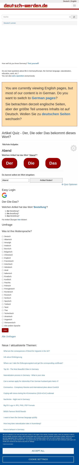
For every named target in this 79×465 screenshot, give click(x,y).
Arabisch (6, 246)
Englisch (6, 258)
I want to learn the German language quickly (20, 417)
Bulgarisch (7, 252)
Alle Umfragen (9, 336)
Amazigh (6, 243)
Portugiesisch (8, 289)
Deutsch (66, 1)
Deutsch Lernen (10, 23)
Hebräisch (7, 267)
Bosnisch (6, 249)
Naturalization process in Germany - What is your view (24, 375)
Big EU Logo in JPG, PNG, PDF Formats (19, 405)
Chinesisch (7, 255)
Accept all (38, 451)
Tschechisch (8, 313)
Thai (5, 310)
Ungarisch (7, 320)
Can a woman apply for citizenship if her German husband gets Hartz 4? (31, 381)
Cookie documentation (8, 444)
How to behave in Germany (14, 430)
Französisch (7, 261)
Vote (5, 330)
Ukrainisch (7, 316)
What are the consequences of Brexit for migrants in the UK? (27, 351)
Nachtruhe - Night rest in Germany (17, 399)
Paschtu (6, 283)
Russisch (6, 295)
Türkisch (6, 304)
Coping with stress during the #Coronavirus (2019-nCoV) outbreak (29, 393)
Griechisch (7, 264)
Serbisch (6, 298)
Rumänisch (7, 292)
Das (53, 163)
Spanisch (6, 301)
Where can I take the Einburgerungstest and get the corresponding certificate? (33, 363)
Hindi (5, 270)
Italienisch (7, 273)
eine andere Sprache (11, 326)
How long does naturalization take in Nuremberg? (23, 423)
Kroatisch (6, 276)
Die (31, 163)
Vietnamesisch (8, 323)
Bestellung (40, 207)
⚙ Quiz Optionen (69, 184)
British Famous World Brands (15, 411)
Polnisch (6, 286)
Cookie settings (38, 459)
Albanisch (7, 239)
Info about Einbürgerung (13, 357)
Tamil (5, 307)
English (73, 1)
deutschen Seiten (56, 114)
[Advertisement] (39, 43)
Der (9, 163)
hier (19, 220)
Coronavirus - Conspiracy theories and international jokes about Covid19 (31, 387)
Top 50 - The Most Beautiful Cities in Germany (21, 369)
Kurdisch (6, 279)
